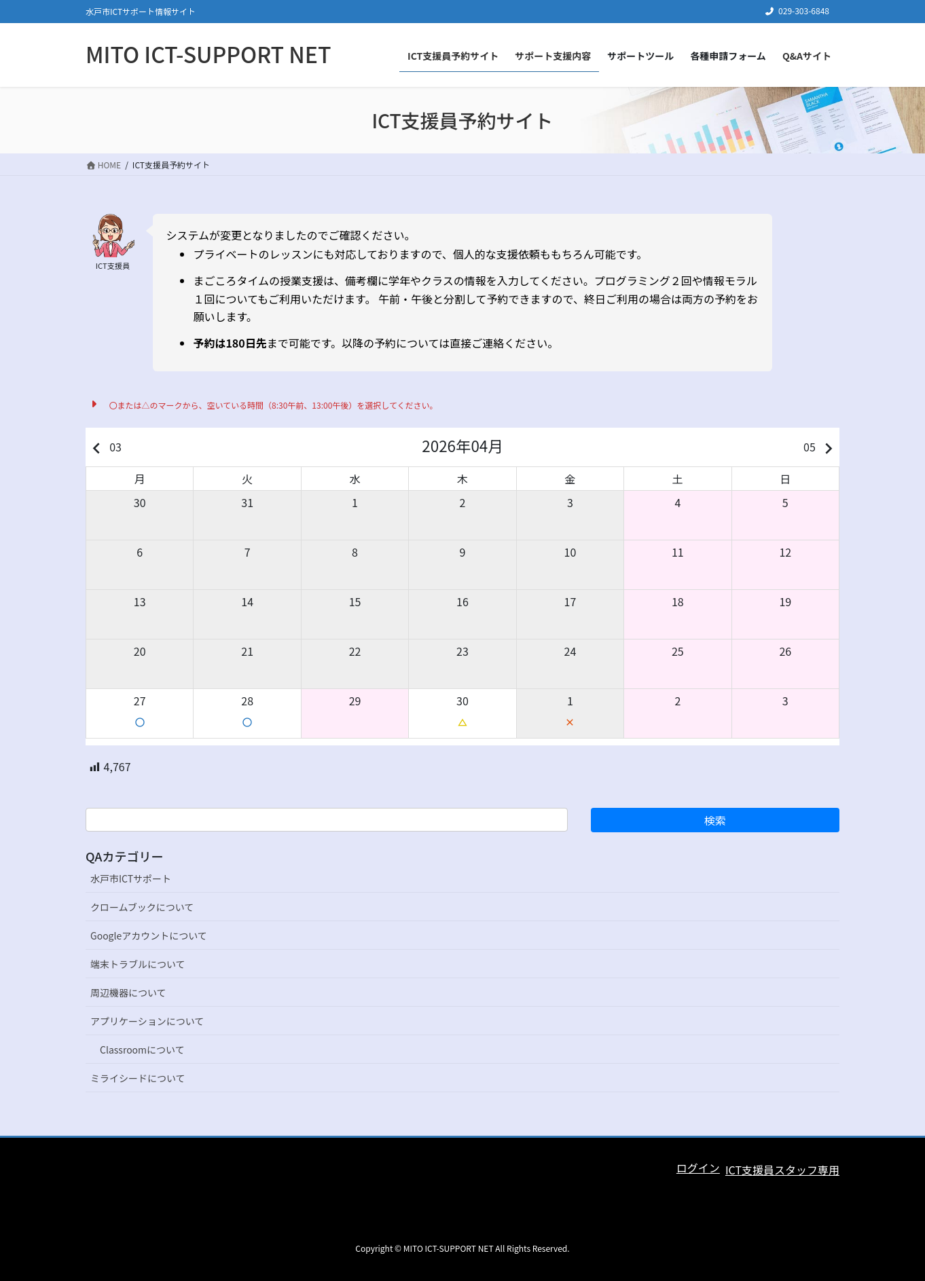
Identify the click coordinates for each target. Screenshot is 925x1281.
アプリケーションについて (147, 1021)
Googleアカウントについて (148, 935)
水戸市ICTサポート (130, 878)
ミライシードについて (137, 1078)
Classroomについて (142, 1049)
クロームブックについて (142, 907)
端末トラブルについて (137, 964)
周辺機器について (128, 992)
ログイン (698, 1167)
